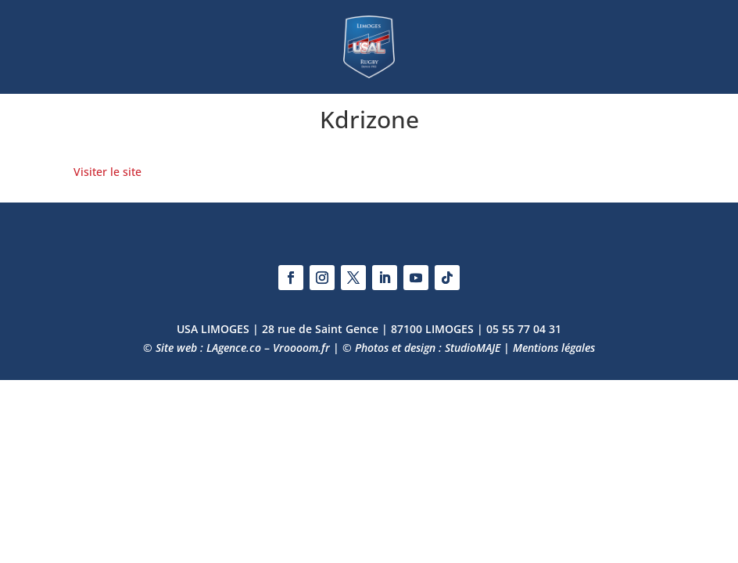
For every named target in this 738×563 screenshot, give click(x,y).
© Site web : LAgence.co (202, 347)
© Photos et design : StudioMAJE (421, 347)
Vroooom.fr (301, 347)
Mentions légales (554, 347)
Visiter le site (107, 171)
